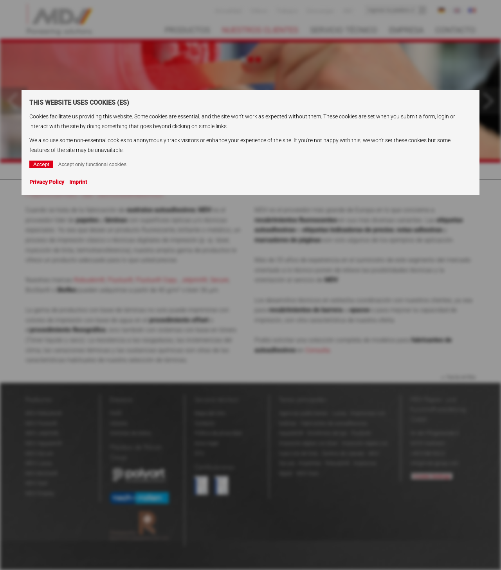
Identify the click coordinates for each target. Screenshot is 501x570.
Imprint (78, 182)
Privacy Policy (46, 182)
